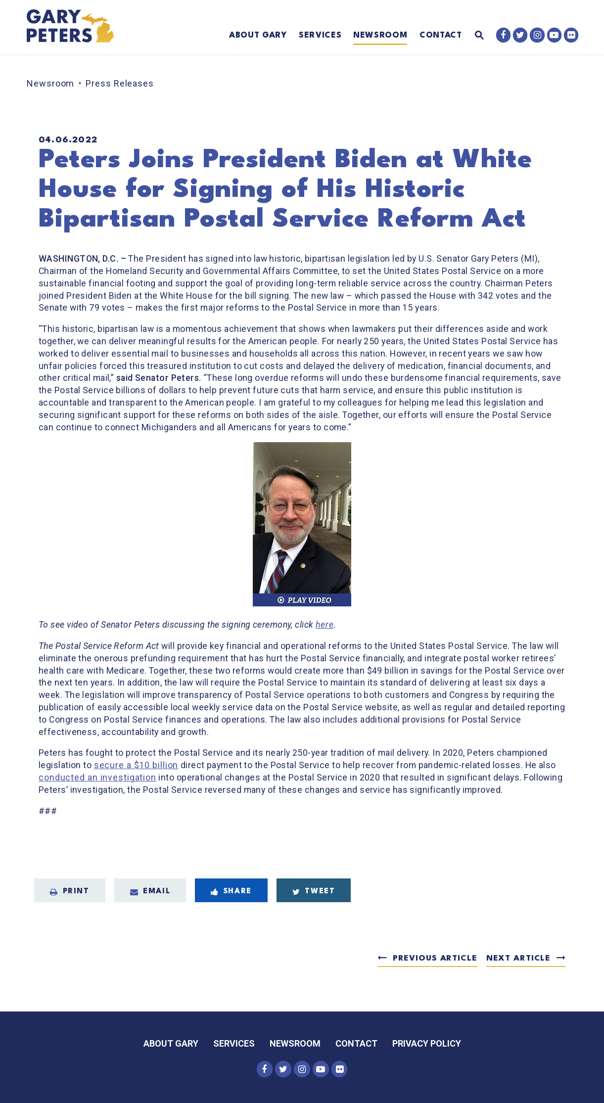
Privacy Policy (426, 1043)
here (325, 625)
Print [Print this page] (70, 892)
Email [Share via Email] (150, 892)
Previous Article (435, 959)
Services (320, 36)
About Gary (258, 36)
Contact (440, 36)
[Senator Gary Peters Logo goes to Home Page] (77, 27)
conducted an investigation (97, 777)
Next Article (518, 959)
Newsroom (380, 36)
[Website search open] (473, 36)
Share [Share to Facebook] (231, 892)
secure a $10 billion (136, 765)
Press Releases (120, 83)
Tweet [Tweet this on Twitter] (313, 892)
